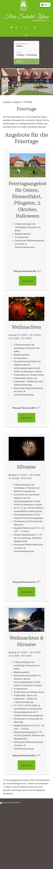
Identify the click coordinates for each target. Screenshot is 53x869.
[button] (45, 5)
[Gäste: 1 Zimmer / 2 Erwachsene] (26, 54)
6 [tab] (25, 85)
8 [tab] (30, 85)
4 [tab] (20, 85)
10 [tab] (35, 85)
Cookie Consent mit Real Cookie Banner (15, 867)
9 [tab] (33, 85)
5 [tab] (22, 85)
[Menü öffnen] (26, 35)
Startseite (6, 102)
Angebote (15, 102)
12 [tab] (40, 85)
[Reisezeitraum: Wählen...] (26, 45)
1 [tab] (12, 85)
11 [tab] (38, 85)
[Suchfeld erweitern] (34, 27)
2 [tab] (15, 85)
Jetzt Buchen (26, 281)
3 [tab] (17, 85)
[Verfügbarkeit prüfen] (26, 61)
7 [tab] (27, 85)
